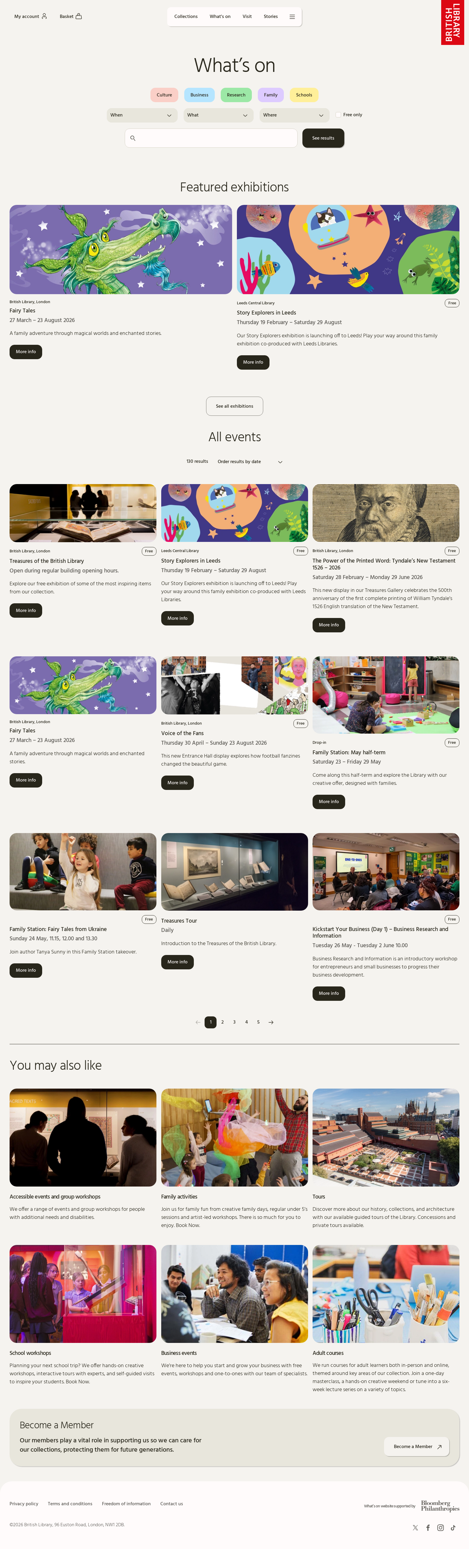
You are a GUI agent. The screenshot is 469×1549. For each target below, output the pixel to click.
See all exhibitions (234, 406)
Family (271, 95)
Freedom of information (126, 1504)
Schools (304, 95)
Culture (164, 95)
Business (199, 95)
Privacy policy (24, 1504)
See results (323, 138)
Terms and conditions (70, 1504)
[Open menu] (292, 17)
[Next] (271, 1022)
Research (236, 95)
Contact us (171, 1504)
